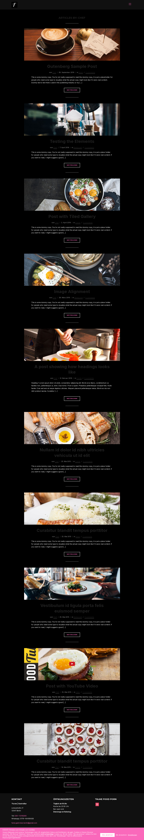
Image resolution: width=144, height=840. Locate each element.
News (81, 73)
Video (78, 692)
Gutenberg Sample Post (72, 66)
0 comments (90, 73)
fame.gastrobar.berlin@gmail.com (24, 823)
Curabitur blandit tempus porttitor (72, 530)
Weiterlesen (72, 90)
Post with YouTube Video (72, 686)
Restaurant (78, 148)
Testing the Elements (72, 141)
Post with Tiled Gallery (72, 216)
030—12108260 (21, 816)
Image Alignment (72, 291)
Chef (54, 73)
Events (77, 223)
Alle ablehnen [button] (107, 835)
